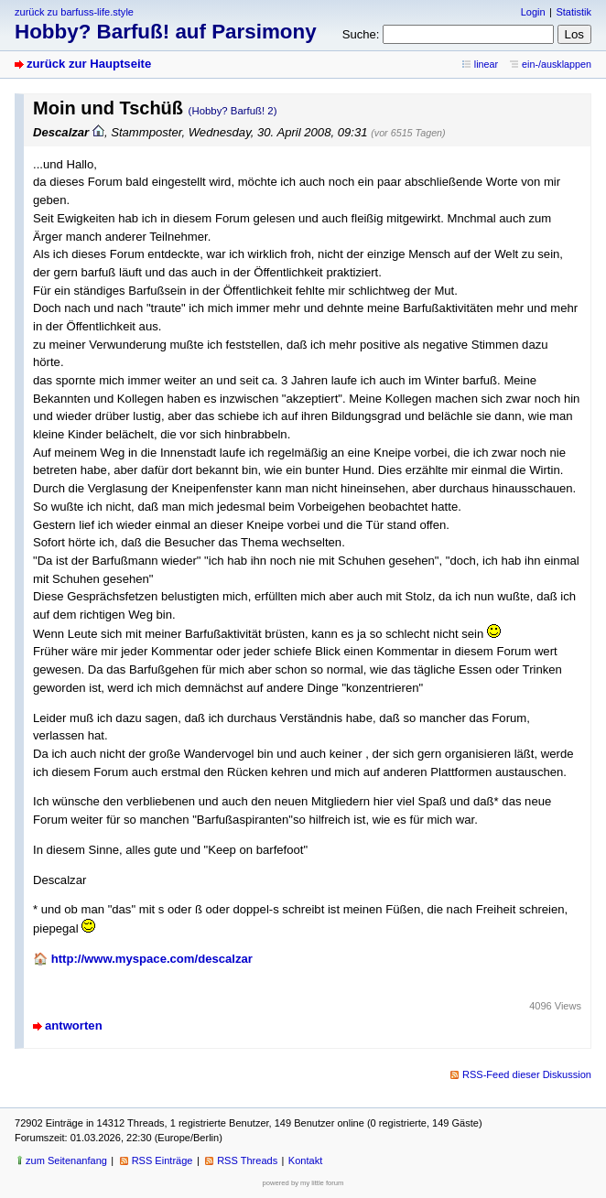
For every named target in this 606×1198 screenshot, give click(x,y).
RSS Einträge (162, 1160)
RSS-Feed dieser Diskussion (526, 1074)
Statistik (573, 11)
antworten (74, 1025)
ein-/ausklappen (556, 64)
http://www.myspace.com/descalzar (152, 959)
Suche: (361, 34)
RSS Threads (247, 1160)
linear (486, 64)
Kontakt (305, 1160)
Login (533, 11)
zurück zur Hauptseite (89, 63)
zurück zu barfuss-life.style (74, 11)
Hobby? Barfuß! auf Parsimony (166, 31)
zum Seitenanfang (66, 1160)
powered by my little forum (303, 1183)
